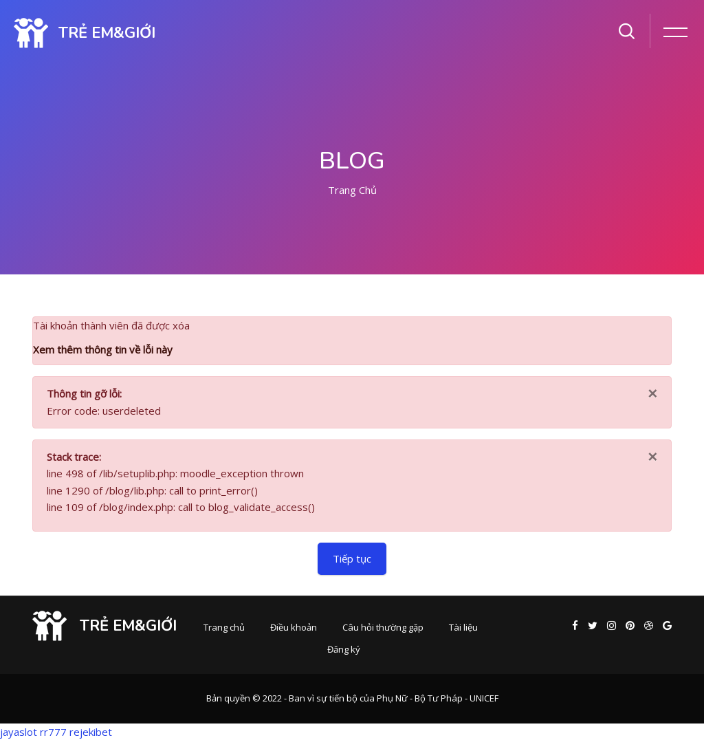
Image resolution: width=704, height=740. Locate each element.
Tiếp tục (352, 558)
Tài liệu (463, 627)
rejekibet (90, 732)
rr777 (53, 732)
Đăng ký (343, 649)
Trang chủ (352, 190)
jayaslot (18, 732)
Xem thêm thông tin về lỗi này (103, 349)
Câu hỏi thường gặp (383, 627)
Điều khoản (293, 627)
